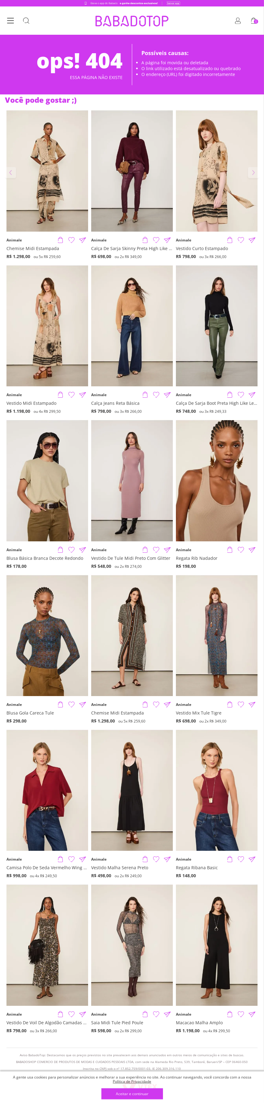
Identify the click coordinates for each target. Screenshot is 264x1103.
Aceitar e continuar (132, 1094)
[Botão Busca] (26, 20)
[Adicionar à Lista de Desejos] (71, 240)
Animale (14, 240)
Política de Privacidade (132, 1081)
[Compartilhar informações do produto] (82, 240)
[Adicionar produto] (60, 240)
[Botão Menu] (10, 20)
